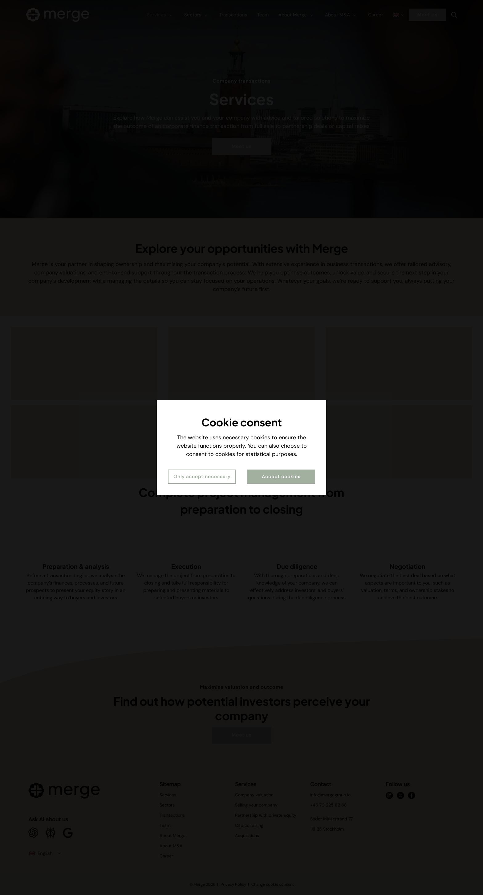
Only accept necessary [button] (201, 477)
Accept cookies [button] (281, 477)
